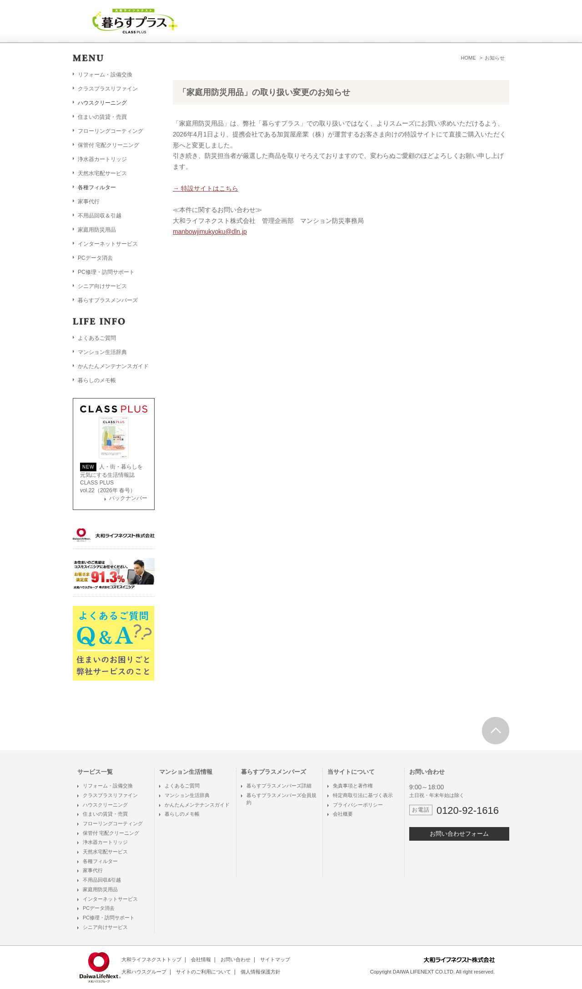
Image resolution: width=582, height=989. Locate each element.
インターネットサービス (108, 244)
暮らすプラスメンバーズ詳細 (278, 785)
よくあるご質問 (97, 338)
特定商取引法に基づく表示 (363, 795)
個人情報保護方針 (261, 971)
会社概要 (343, 814)
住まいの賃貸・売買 (102, 117)
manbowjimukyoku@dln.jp (210, 231)
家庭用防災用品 (97, 230)
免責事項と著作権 (353, 785)
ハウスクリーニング (105, 804)
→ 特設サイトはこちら (205, 188)
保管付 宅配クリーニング (108, 145)
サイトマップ (275, 959)
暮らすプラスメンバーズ (108, 300)
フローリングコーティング (110, 131)
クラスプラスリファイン (108, 89)
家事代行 (89, 201)
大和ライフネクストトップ (151, 959)
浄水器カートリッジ (102, 159)
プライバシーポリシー (358, 804)
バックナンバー (128, 498)
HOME (468, 58)
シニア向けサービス (102, 286)
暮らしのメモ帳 (97, 380)
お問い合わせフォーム (459, 833)
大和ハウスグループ (143, 971)
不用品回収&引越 (102, 880)
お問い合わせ (236, 959)
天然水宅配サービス (102, 173)
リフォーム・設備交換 (105, 74)
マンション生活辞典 (102, 352)
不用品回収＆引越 (99, 215)
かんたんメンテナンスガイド (113, 366)
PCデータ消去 (95, 258)
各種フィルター (100, 861)
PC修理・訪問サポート (106, 272)
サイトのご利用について (203, 971)
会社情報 (201, 959)
